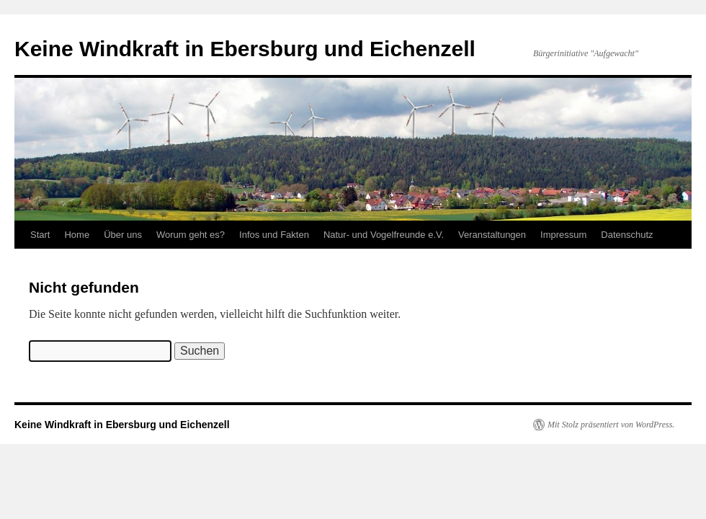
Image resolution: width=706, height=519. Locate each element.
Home (76, 234)
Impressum (563, 234)
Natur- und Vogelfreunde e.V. (383, 234)
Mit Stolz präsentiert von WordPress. (611, 425)
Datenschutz (627, 234)
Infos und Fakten (274, 234)
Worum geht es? (190, 234)
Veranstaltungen (492, 234)
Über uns (123, 234)
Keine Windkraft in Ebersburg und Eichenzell (244, 49)
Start (40, 234)
